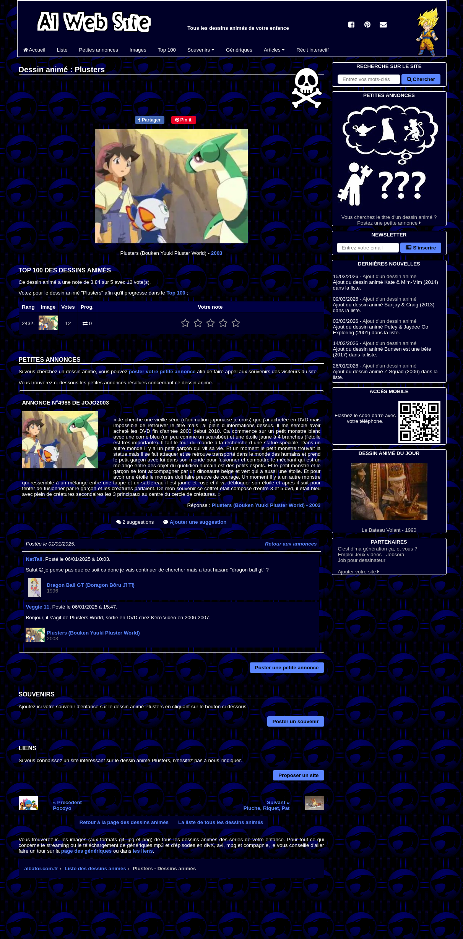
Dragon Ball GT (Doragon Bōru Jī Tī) (91, 585)
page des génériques (86, 851)
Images (138, 50)
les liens (143, 851)
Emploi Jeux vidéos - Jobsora (371, 554)
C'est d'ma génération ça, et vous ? (377, 549)
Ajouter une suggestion (194, 522)
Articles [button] (274, 50)
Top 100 (167, 50)
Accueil (34, 50)
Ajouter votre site (358, 572)
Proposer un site (298, 775)
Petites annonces (98, 50)
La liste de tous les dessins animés (220, 822)
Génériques (239, 50)
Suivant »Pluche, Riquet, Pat (267, 805)
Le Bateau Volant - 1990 (389, 498)
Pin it (183, 120)
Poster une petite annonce (287, 667)
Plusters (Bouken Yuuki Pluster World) (266, 505)
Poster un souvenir (296, 721)
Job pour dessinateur (361, 560)
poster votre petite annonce (162, 371)
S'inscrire (421, 248)
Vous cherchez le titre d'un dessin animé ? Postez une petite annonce (389, 162)
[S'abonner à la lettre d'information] (368, 248)
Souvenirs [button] (200, 50)
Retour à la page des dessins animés (124, 822)
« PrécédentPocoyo (67, 805)
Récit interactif (312, 50)
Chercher (421, 79)
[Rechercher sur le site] (369, 79)
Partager (149, 120)
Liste (62, 50)
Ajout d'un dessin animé (389, 276)
